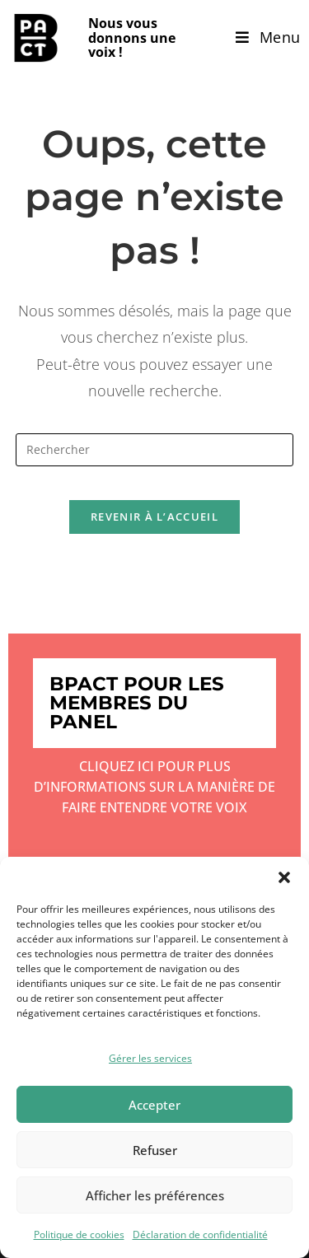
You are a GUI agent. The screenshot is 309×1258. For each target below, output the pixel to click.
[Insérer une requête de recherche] (155, 449)
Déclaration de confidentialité (200, 1235)
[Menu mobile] (268, 37)
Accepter (154, 1105)
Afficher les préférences (155, 1195)
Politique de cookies (79, 1235)
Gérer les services (150, 1058)
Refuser (155, 1150)
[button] (284, 877)
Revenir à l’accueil (154, 516)
